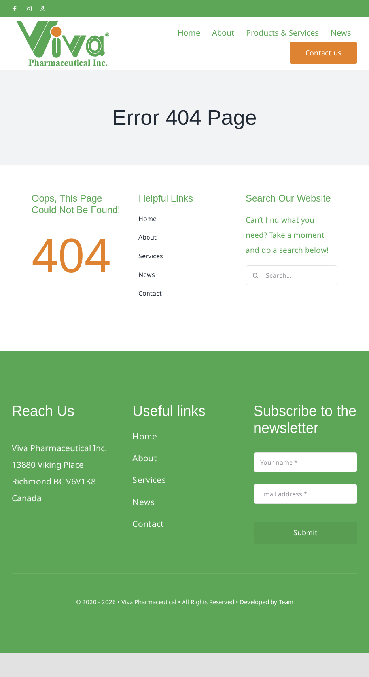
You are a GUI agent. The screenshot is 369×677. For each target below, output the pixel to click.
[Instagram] (29, 8)
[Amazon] (42, 8)
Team (286, 602)
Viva (127, 602)
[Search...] (291, 275)
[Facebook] (15, 8)
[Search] (255, 275)
